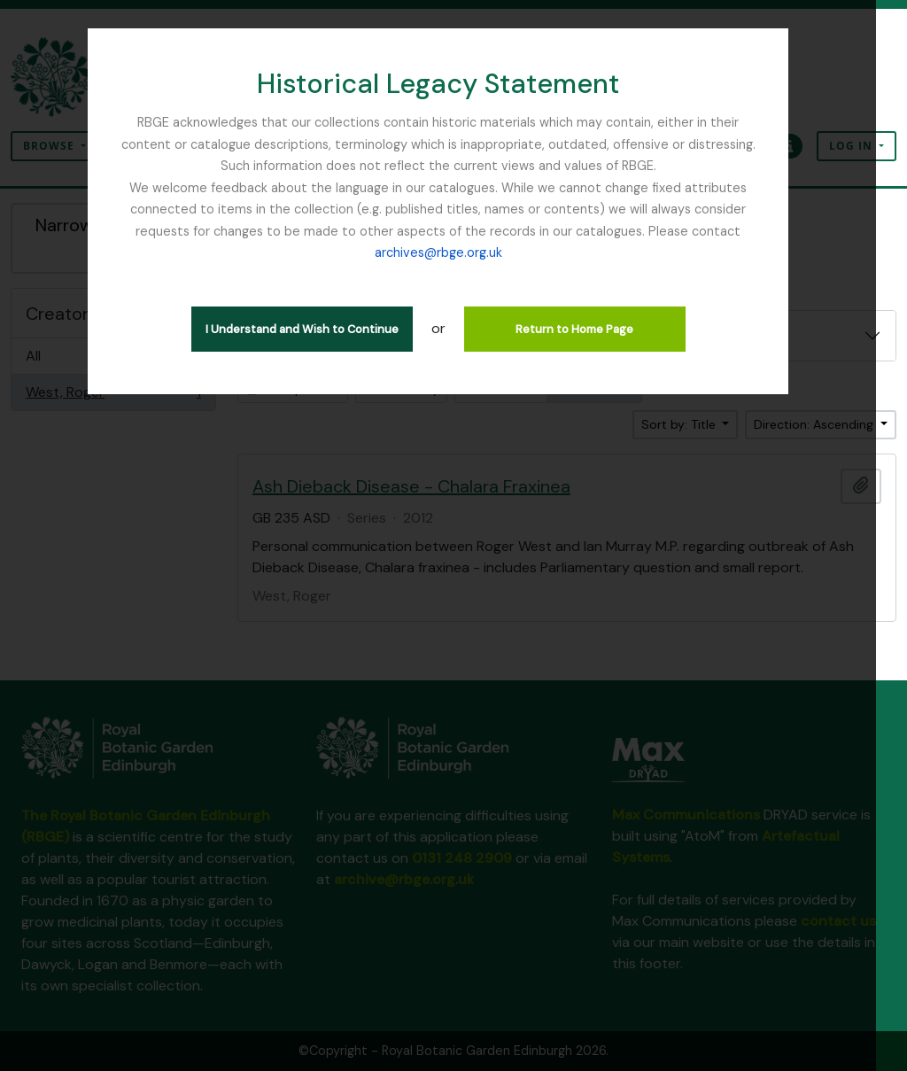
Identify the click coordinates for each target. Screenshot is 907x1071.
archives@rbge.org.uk (453, 252)
